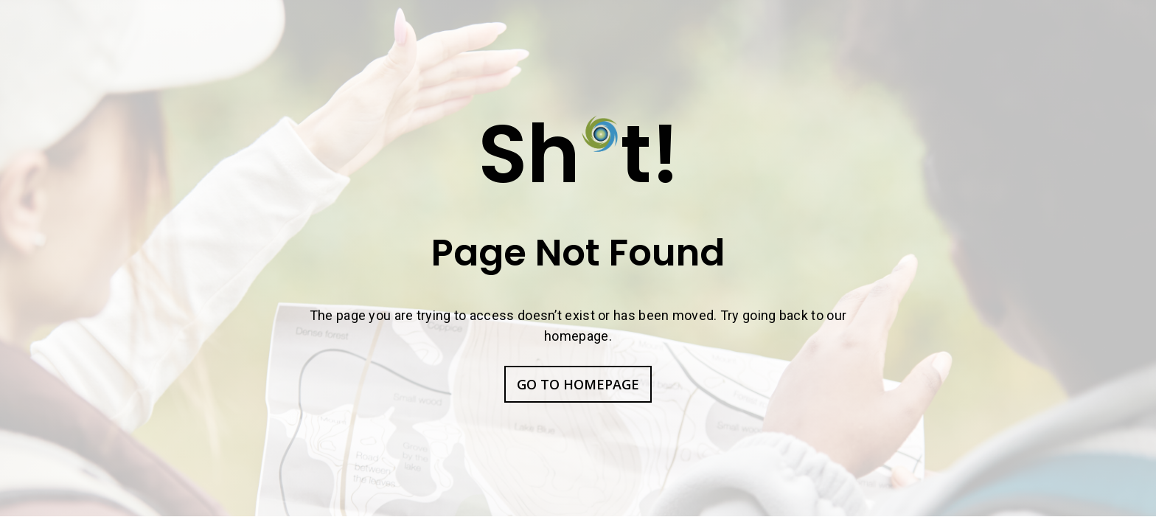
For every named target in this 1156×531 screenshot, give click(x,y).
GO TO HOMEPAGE (578, 384)
